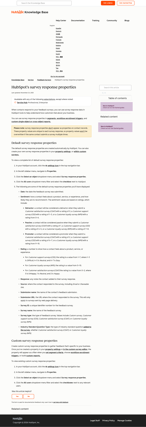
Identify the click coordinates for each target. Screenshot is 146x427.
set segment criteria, (55, 352)
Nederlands (60, 42)
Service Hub (22, 103)
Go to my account (57, 77)
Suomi (58, 54)
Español (58, 28)
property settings (63, 151)
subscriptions (49, 99)
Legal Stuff (95, 420)
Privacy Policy (108, 420)
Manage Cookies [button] (124, 420)
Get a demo (108, 3)
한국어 (58, 65)
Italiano (58, 45)
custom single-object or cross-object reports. (31, 122)
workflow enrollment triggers (70, 118)
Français (58, 40)
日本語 (58, 34)
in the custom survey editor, (75, 349)
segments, (52, 118)
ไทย (57, 68)
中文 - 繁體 (59, 57)
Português (59, 37)
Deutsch (58, 31)
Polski (58, 48)
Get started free (125, 3)
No (29, 396)
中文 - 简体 (59, 71)
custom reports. (33, 356)
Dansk (58, 60)
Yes (17, 396)
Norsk (58, 62)
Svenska (58, 51)
